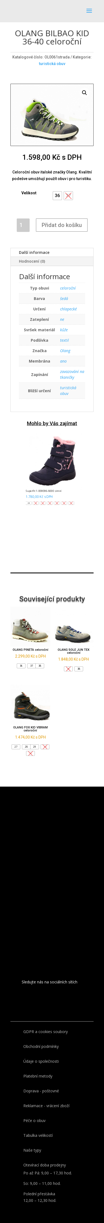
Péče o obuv (34, 1120)
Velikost (28, 193)
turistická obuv (52, 63)
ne (62, 319)
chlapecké (68, 309)
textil (64, 340)
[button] (57, 196)
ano (63, 361)
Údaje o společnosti (41, 1061)
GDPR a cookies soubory (45, 1031)
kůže (64, 329)
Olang (65, 350)
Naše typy (32, 1150)
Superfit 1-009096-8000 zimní (43, 491)
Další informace (34, 252)
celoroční (68, 288)
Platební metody (37, 1076)
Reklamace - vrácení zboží (46, 1105)
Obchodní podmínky (41, 1046)
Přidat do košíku (62, 225)
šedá (64, 298)
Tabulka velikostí (38, 1135)
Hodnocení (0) (32, 261)
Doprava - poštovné (41, 1090)
